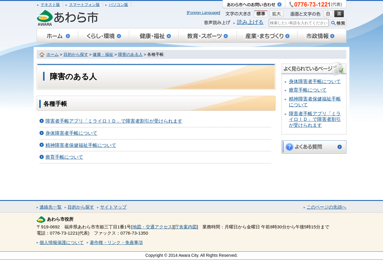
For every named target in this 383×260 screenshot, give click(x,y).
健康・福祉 (103, 54)
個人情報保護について (62, 242)
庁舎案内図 (186, 226)
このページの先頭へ (326, 206)
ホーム (52, 54)
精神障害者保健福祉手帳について (80, 145)
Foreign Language (203, 12)
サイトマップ (113, 206)
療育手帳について (64, 157)
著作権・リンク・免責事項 (116, 242)
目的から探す (75, 54)
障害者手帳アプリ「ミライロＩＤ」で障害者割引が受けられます (113, 121)
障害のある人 (130, 54)
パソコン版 (118, 4)
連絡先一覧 (51, 206)
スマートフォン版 (84, 4)
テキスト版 (50, 4)
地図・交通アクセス (152, 226)
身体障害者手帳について (71, 133)
